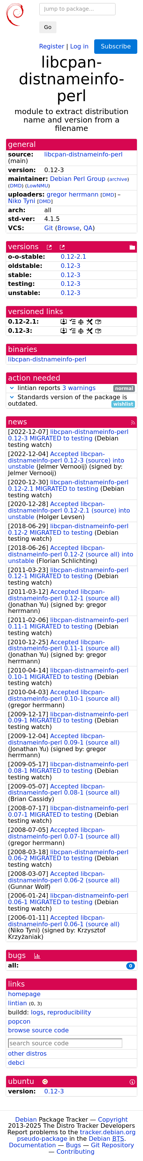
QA (88, 228)
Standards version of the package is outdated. (71, 400)
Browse (68, 228)
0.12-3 (70, 265)
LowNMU (37, 186)
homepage (24, 994)
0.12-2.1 (73, 256)
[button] (12, 388)
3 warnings (79, 388)
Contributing (75, 1151)
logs (37, 1012)
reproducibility (69, 1012)
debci (16, 1062)
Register (51, 46)
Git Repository (112, 1145)
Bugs (73, 1145)
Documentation (32, 1145)
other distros (27, 1053)
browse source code (38, 1030)
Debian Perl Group (78, 178)
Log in (79, 46)
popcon (19, 1021)
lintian (17, 1003)
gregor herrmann (72, 194)
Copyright (113, 1119)
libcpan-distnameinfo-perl (83, 154)
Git (48, 228)
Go (47, 27)
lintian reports (71, 388)
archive (118, 179)
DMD (16, 186)
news (17, 422)
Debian (26, 1119)
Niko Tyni (21, 201)
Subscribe (116, 46)
